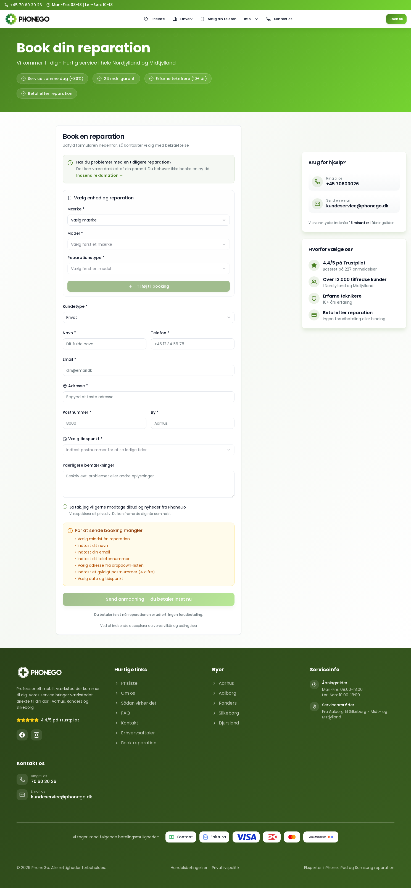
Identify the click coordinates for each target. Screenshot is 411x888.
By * (155, 412)
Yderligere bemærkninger (88, 465)
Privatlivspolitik (225, 867)
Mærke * (76, 209)
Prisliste (154, 19)
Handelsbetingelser (189, 867)
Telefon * (160, 333)
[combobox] (148, 220)
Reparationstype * (85, 257)
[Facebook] (22, 734)
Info (251, 19)
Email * (69, 359)
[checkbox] (65, 506)
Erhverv (183, 19)
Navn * (69, 333)
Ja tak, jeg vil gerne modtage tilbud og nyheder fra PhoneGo (127, 507)
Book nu (396, 19)
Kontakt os (279, 19)
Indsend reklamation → (99, 175)
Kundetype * (75, 306)
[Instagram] (36, 734)
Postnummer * (77, 412)
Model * (75, 233)
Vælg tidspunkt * (82, 439)
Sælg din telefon (218, 19)
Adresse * (75, 386)
